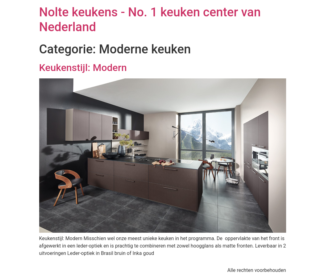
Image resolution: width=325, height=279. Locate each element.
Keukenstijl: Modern (83, 67)
